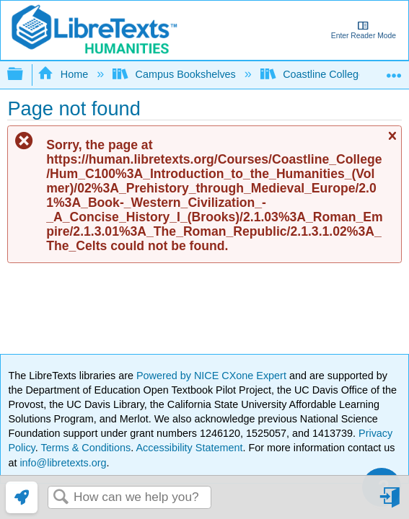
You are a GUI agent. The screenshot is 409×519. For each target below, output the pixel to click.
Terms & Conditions (85, 447)
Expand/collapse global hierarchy (24, 75)
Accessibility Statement (189, 447)
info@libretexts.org (61, 463)
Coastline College (313, 74)
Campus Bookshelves (176, 74)
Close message (391, 142)
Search (61, 498)
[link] (22, 497)
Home (64, 74)
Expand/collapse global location (394, 70)
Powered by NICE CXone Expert (212, 375)
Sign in (391, 502)
